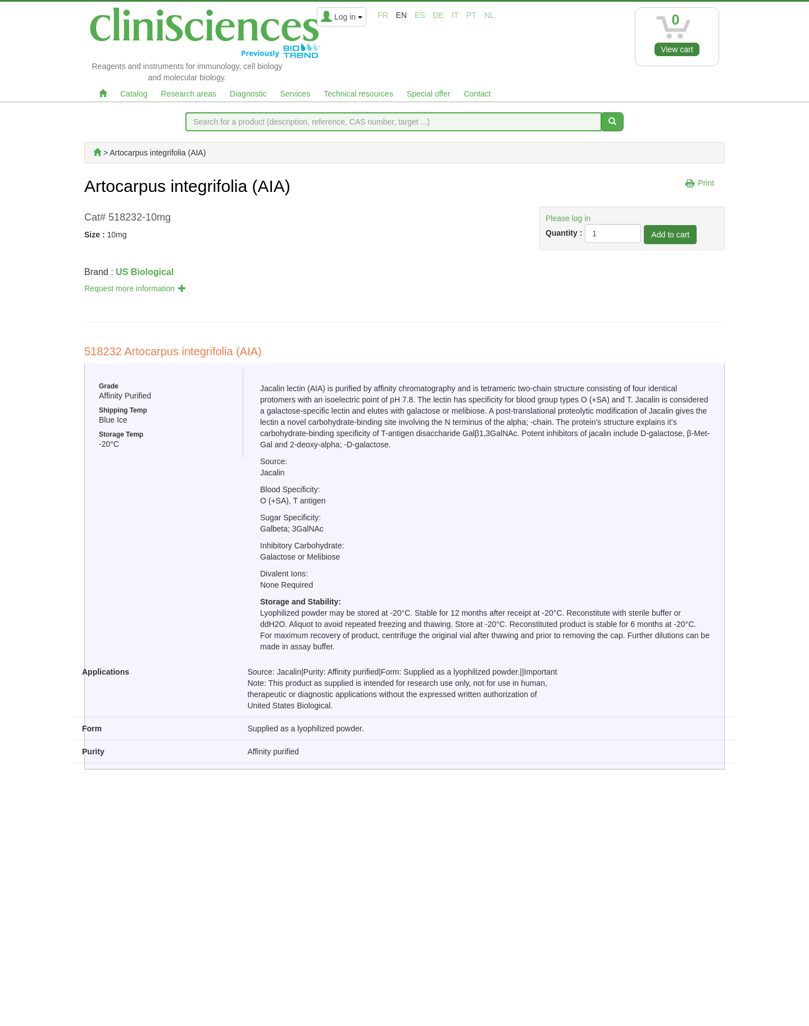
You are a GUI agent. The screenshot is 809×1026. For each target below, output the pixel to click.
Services (295, 93)
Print (706, 182)
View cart (677, 49)
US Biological (145, 272)
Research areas (188, 93)
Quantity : (564, 232)
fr (383, 15)
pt (471, 15)
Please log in (568, 218)
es (420, 15)
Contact (476, 93)
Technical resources (358, 93)
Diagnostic (248, 93)
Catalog (133, 93)
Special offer (429, 93)
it (455, 15)
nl (489, 15)
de (438, 15)
